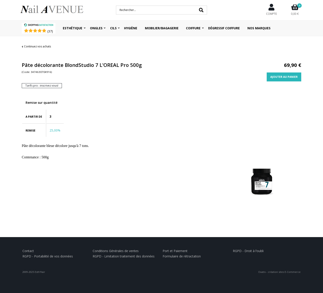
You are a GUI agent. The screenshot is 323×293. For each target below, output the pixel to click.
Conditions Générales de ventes (116, 251)
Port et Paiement (175, 251)
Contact (28, 251)
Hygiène (130, 28)
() (50, 31)
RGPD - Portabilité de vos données (47, 256)
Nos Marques (259, 28)
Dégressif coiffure (224, 28)
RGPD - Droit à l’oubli (248, 251)
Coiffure (193, 28)
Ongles (96, 28)
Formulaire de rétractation (182, 256)
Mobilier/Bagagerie (162, 28)
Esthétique (72, 28)
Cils (113, 28)
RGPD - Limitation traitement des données (124, 256)
